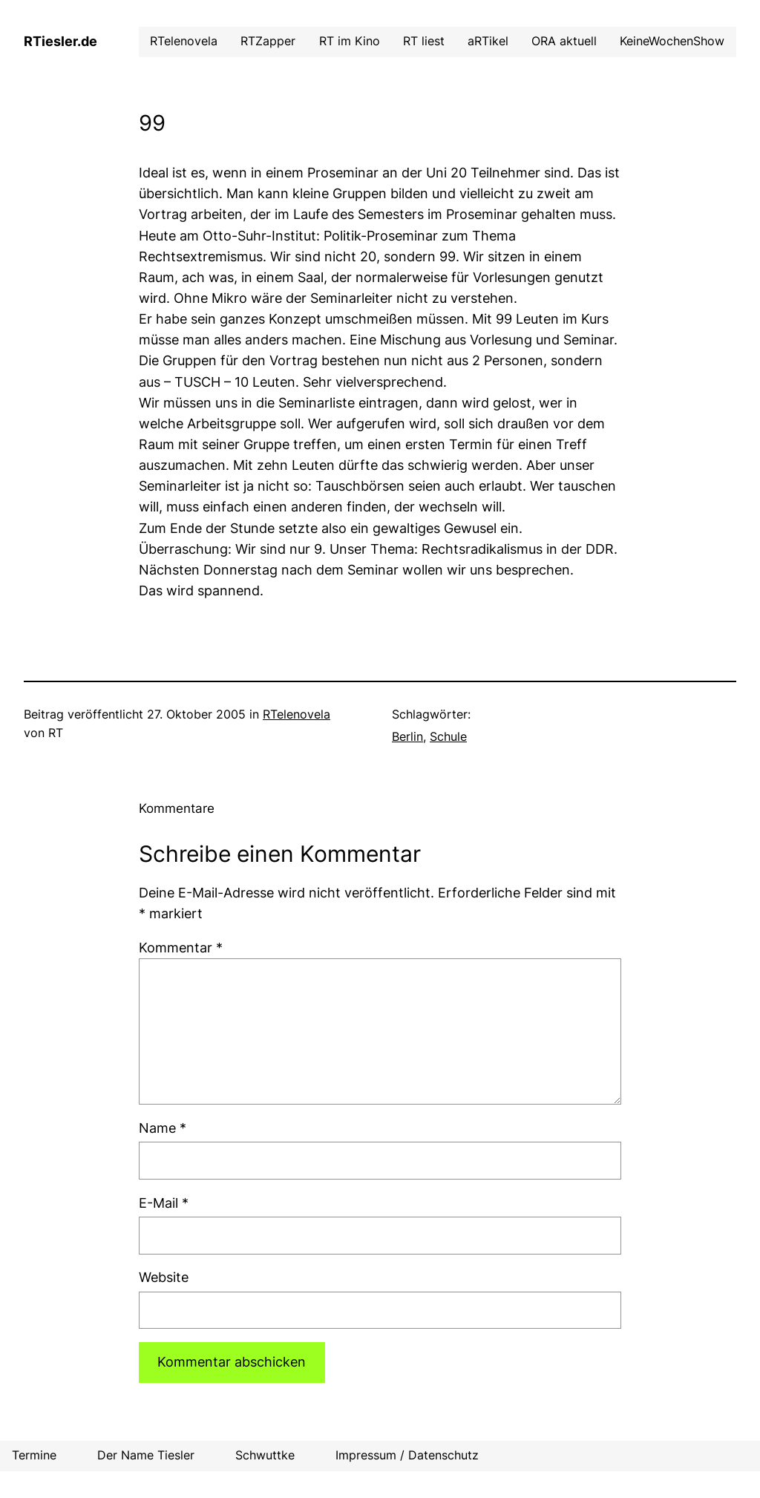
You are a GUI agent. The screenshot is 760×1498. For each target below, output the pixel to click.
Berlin (407, 737)
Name (162, 1128)
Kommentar (181, 947)
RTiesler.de (60, 41)
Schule (448, 737)
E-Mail (164, 1203)
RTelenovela (296, 714)
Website (164, 1277)
